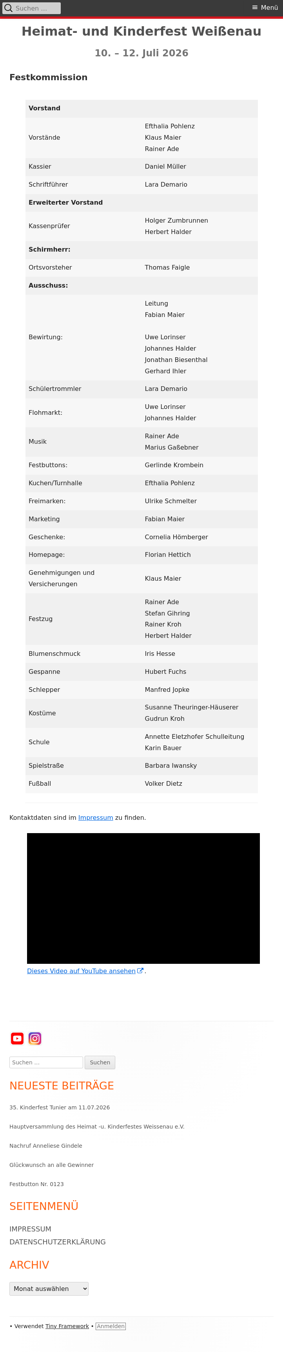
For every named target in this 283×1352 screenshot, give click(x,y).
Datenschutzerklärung (57, 1242)
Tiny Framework (67, 1326)
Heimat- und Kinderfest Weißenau (141, 31)
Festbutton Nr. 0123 (36, 1184)
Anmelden (111, 1326)
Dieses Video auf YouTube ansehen (85, 971)
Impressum (95, 817)
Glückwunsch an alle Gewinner (51, 1165)
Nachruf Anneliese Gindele (45, 1146)
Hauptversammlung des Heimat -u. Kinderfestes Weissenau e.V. (97, 1126)
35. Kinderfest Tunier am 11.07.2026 (59, 1107)
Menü (269, 7)
